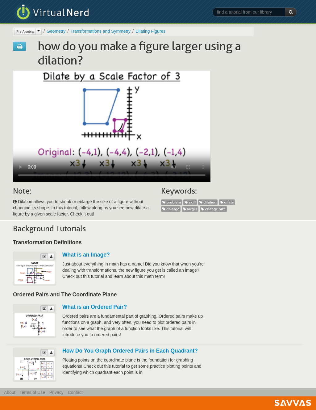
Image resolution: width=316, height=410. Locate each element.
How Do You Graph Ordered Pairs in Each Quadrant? (130, 351)
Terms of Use (32, 392)
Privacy (56, 392)
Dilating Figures (150, 31)
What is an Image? (86, 255)
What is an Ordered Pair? (94, 307)
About (9, 392)
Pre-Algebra (25, 31)
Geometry (56, 31)
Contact (75, 392)
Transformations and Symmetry (100, 31)
